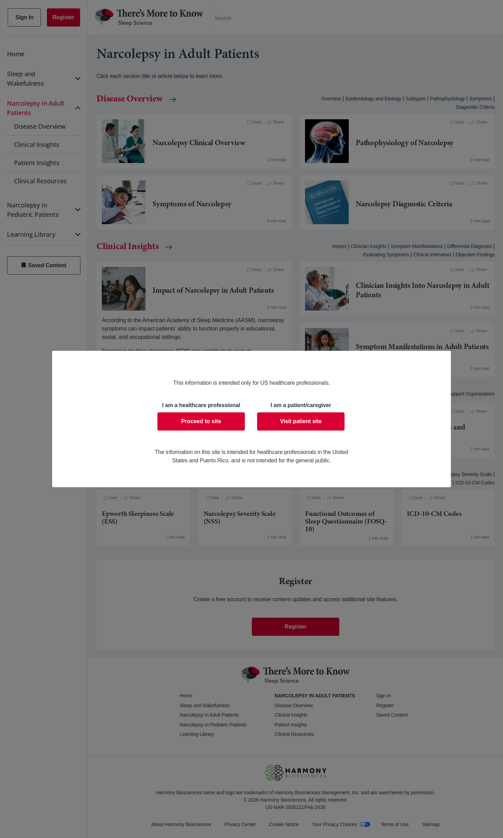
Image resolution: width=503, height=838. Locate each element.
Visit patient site (301, 421)
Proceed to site (201, 421)
